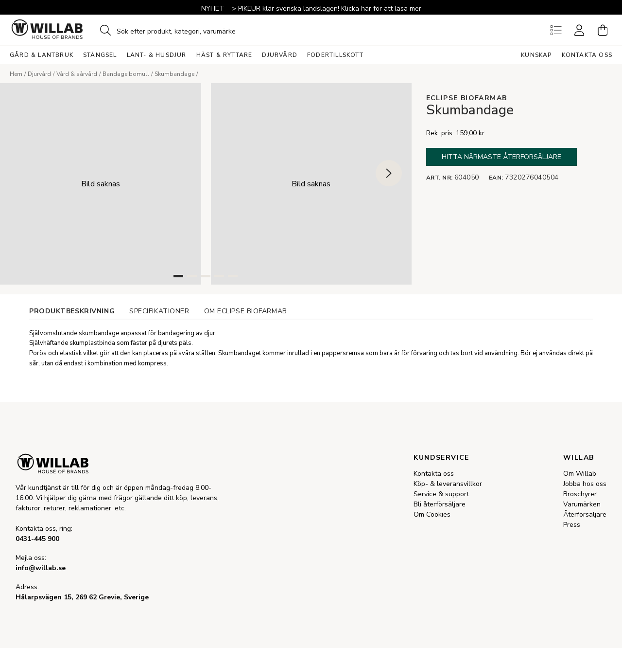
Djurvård (39, 74)
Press (571, 524)
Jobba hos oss (584, 483)
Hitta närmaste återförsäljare (501, 157)
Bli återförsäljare (440, 504)
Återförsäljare (584, 514)
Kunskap (536, 55)
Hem (16, 74)
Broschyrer (580, 494)
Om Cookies (432, 514)
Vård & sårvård (76, 74)
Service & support (441, 494)
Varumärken (582, 504)
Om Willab (579, 473)
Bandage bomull (126, 74)
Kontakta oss (587, 55)
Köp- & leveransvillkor (448, 483)
